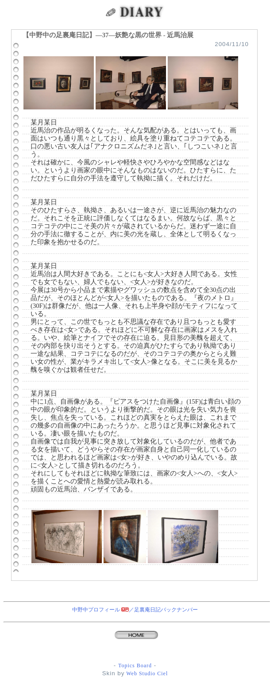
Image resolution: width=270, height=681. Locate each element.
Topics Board (135, 665)
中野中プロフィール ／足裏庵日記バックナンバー (135, 610)
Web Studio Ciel (146, 673)
